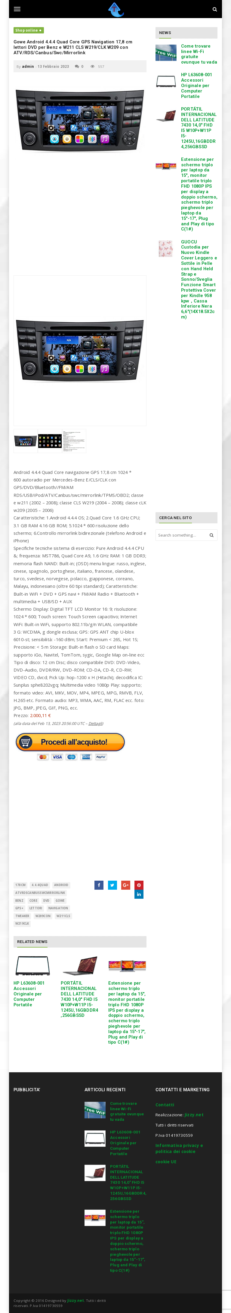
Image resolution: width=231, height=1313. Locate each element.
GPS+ (19, 908)
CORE (33, 901)
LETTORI (35, 908)
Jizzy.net (194, 1114)
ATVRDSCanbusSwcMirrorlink (40, 893)
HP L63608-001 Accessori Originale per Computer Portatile (29, 993)
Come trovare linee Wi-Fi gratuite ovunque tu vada (199, 54)
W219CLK (22, 924)
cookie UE (166, 1161)
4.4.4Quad (40, 885)
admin (28, 66)
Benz (19, 901)
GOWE (60, 901)
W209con (43, 916)
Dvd (46, 901)
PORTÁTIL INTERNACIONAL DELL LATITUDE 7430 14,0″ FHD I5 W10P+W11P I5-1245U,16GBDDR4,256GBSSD (79, 999)
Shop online (26, 30)
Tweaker (22, 916)
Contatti (165, 1105)
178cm (20, 885)
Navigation (58, 908)
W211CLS (63, 916)
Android (61, 885)
